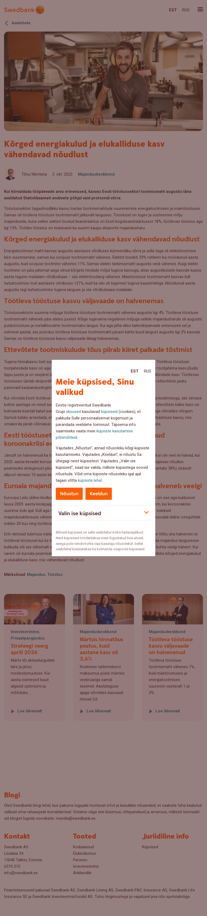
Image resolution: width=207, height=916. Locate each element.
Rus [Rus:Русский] (147, 371)
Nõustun (69, 494)
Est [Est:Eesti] (135, 371)
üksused (73, 411)
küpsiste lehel (90, 480)
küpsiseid (109, 411)
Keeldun (99, 494)
